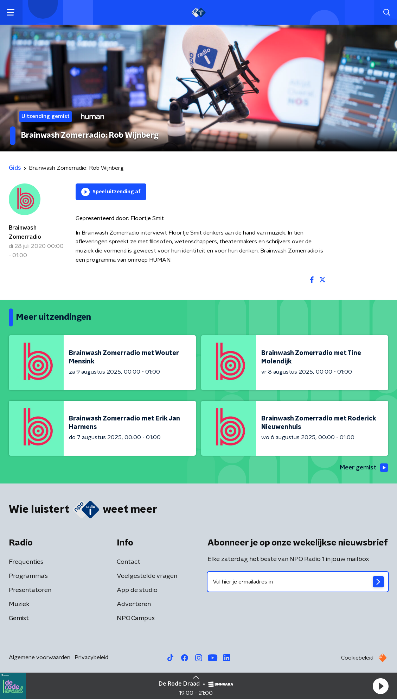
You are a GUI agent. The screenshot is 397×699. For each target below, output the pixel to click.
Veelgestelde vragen (147, 576)
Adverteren (134, 604)
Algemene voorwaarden (39, 658)
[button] (380, 686)
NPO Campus (136, 619)
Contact (128, 562)
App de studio (137, 590)
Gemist (19, 619)
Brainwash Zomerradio (25, 232)
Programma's (28, 576)
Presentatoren (30, 590)
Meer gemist (363, 468)
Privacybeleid (91, 658)
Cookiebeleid (357, 658)
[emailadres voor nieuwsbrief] (298, 582)
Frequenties (26, 562)
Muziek (19, 604)
